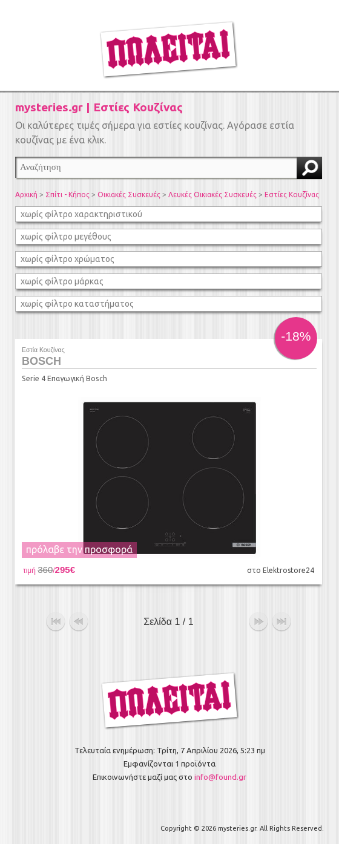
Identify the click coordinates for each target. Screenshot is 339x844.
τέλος (281, 622)
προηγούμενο (78, 622)
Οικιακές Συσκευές (128, 194)
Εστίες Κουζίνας (292, 194)
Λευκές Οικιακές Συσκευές (212, 194)
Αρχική (26, 194)
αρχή (55, 622)
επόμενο (258, 622)
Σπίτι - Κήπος (67, 194)
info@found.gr (220, 777)
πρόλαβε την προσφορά (79, 549)
